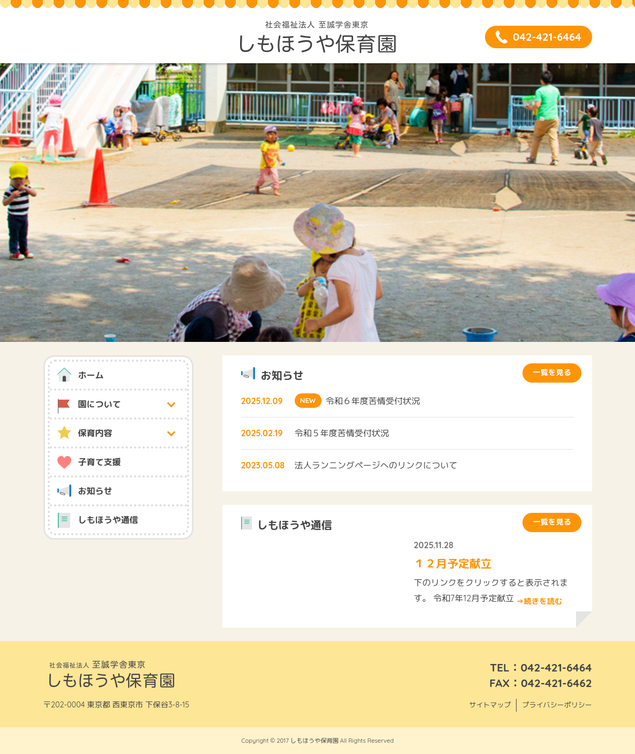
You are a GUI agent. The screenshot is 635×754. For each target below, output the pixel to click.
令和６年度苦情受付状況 (373, 400)
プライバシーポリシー (557, 704)
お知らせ (95, 491)
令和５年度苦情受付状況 (342, 433)
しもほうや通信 (108, 519)
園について (99, 404)
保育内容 (95, 433)
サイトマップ (490, 704)
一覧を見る (552, 372)
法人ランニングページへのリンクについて (376, 465)
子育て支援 (99, 462)
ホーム (91, 375)
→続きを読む (539, 601)
